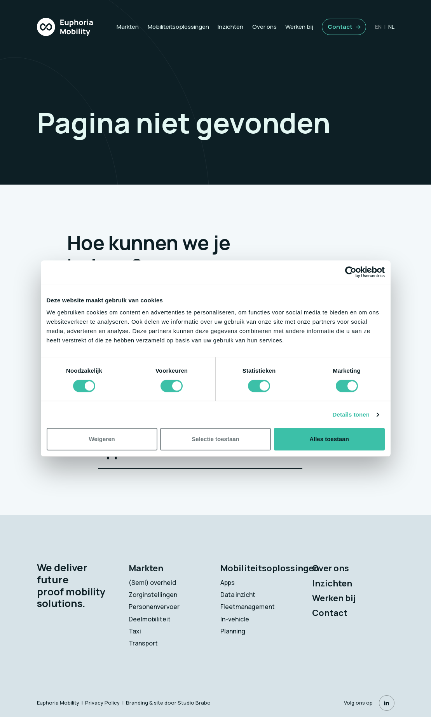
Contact (340, 27)
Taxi (135, 631)
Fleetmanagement (247, 606)
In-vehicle (234, 619)
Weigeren (102, 439)
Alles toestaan (329, 439)
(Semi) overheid (152, 582)
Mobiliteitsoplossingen (178, 27)
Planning (232, 631)
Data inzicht (237, 594)
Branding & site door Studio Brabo (168, 702)
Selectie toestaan (215, 439)
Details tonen (351, 414)
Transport (143, 643)
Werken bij (299, 27)
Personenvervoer (154, 606)
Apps (227, 582)
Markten (128, 27)
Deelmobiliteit (150, 619)
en (378, 26)
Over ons (264, 27)
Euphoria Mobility (58, 702)
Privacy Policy (102, 702)
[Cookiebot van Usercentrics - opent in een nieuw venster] (351, 272)
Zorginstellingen (153, 594)
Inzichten (230, 27)
